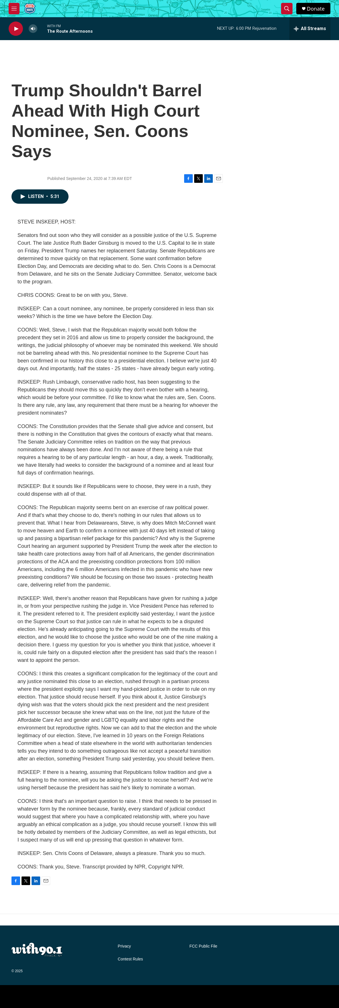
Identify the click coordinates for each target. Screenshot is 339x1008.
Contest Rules (130, 959)
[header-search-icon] (287, 8)
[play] (15, 29)
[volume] (33, 28)
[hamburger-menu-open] (14, 8)
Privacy (124, 946)
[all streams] (309, 28)
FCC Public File (203, 946)
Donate (316, 9)
